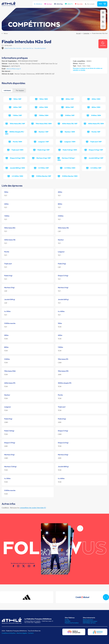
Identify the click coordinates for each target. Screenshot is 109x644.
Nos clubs (79, 4)
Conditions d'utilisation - (9, 633)
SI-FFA (67, 620)
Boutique (48, 4)
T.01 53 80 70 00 (28, 622)
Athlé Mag (58, 4)
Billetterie (38, 4)
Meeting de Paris (88, 620)
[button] (81, 536)
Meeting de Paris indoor (90, 621)
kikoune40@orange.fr (14, 69)
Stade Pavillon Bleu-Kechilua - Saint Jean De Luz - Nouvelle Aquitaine (25, 48)
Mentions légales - (22, 633)
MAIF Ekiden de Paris (89, 623)
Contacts (31, 633)
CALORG (67, 621)
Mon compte (90, 4)
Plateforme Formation (72, 623)
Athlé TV (69, 4)
